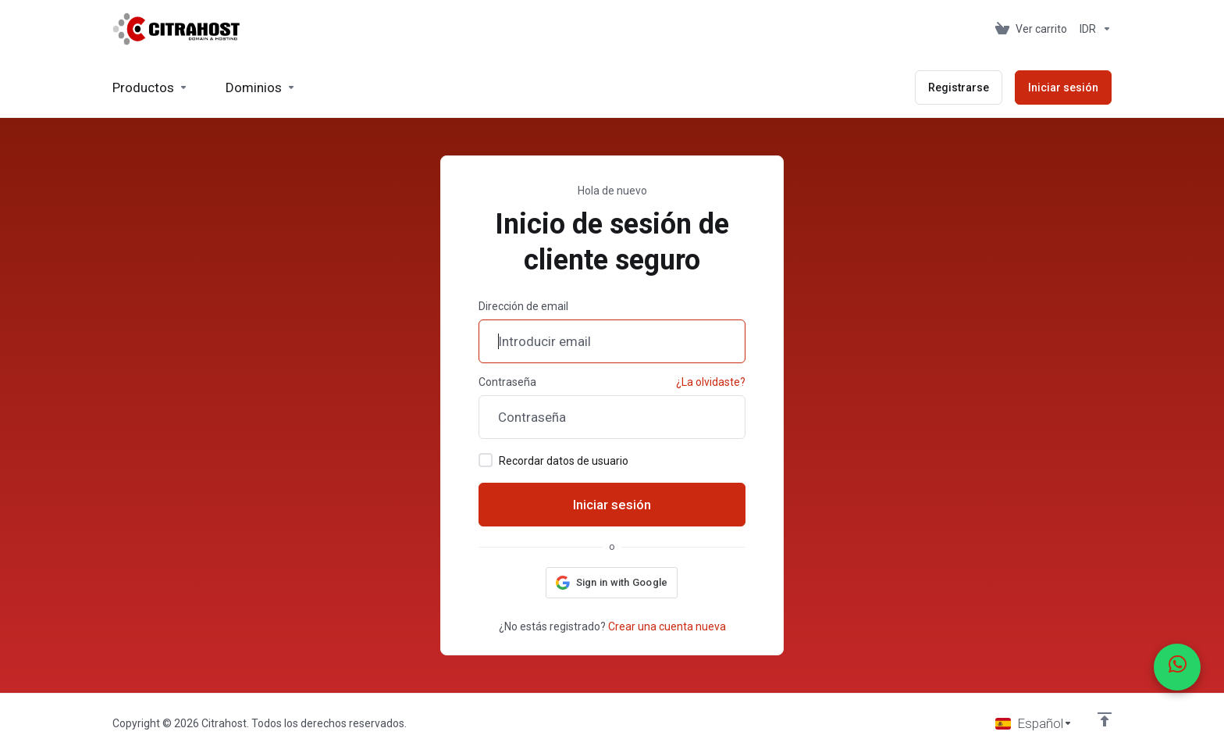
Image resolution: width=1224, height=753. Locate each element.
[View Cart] (1031, 29)
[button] (612, 582)
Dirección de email (523, 306)
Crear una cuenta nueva (667, 626)
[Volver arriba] (1104, 719)
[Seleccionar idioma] (1034, 723)
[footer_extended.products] (150, 87)
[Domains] (261, 87)
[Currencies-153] (1092, 29)
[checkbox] (486, 460)
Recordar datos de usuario (553, 460)
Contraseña (507, 382)
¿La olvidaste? (710, 382)
